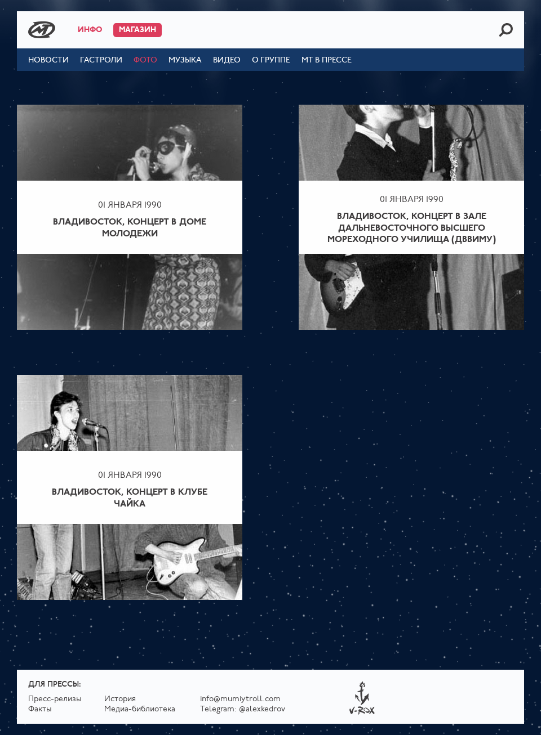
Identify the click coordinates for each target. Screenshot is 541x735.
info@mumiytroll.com (240, 699)
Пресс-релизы (55, 699)
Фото (145, 60)
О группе (271, 60)
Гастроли (101, 60)
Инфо (90, 30)
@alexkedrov (262, 709)
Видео (227, 60)
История (120, 699)
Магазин (137, 30)
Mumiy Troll (41, 29)
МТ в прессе (326, 60)
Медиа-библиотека (139, 709)
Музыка (185, 60)
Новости (48, 60)
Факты (40, 709)
